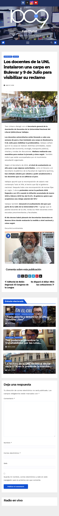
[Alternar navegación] (28, 42)
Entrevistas (8, 56)
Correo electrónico (12, 453)
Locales (15, 56)
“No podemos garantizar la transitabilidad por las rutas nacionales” (22, 343)
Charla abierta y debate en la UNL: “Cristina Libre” (26, 318)
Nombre (8, 443)
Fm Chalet (29, 31)
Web (5, 463)
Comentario (9, 398)
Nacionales (18, 337)
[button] (51, 43)
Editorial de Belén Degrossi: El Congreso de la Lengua (16, 285)
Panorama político (27, 314)
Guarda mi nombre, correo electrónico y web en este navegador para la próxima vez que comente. (25, 478)
